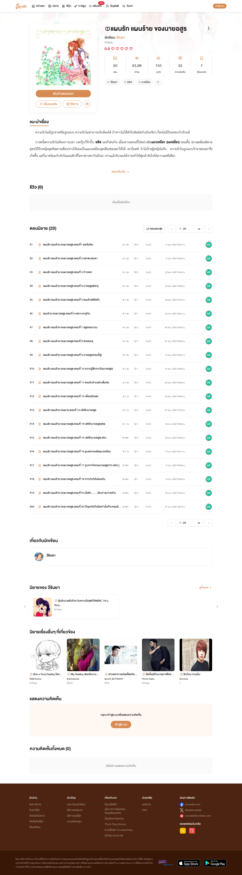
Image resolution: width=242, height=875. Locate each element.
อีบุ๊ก (66, 6)
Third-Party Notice (115, 824)
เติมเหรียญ (34, 827)
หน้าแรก (38, 6)
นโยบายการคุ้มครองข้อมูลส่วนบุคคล (115, 811)
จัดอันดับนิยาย (37, 815)
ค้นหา (127, 6)
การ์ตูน (80, 6)
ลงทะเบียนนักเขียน (76, 804)
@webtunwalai (193, 810)
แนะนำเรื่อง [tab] (39, 121)
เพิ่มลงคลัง (48, 104)
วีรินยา (120, 37)
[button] (121, 170)
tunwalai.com (192, 804)
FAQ (144, 810)
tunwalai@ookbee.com (198, 815)
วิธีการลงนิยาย (74, 810)
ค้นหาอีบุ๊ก (34, 810)
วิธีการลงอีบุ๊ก (74, 815)
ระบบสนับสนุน (74, 821)
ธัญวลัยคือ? (111, 804)
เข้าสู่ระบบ (219, 6)
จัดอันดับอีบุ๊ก (36, 821)
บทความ (146, 804)
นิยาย (53, 6)
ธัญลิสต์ (112, 6)
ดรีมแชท (96, 5)
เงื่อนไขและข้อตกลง (114, 818)
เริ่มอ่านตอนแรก (63, 93)
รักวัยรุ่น (109, 42)
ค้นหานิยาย (35, 804)
